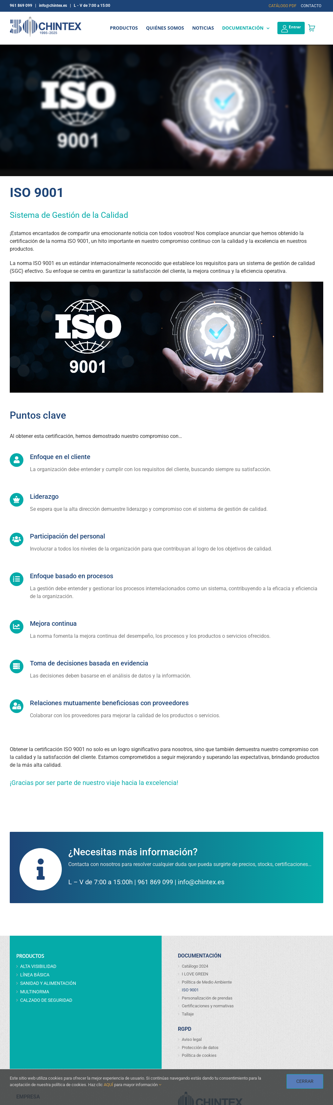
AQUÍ (108, 1084)
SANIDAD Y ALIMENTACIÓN (48, 983)
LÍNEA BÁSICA (34, 974)
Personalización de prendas (207, 998)
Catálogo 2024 (195, 966)
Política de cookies (199, 1055)
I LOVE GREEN (195, 974)
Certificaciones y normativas (208, 1005)
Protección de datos (200, 1047)
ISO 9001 (190, 989)
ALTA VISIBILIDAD (38, 966)
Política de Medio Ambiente (207, 982)
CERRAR (304, 1081)
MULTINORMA (34, 991)
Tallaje (188, 1014)
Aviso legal (192, 1039)
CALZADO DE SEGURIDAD (46, 1000)
